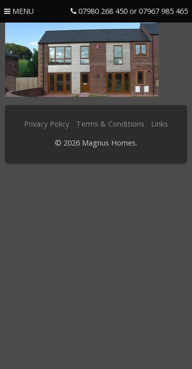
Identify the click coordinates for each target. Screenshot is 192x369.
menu (19, 11)
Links (159, 124)
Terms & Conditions (110, 124)
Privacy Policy (46, 124)
